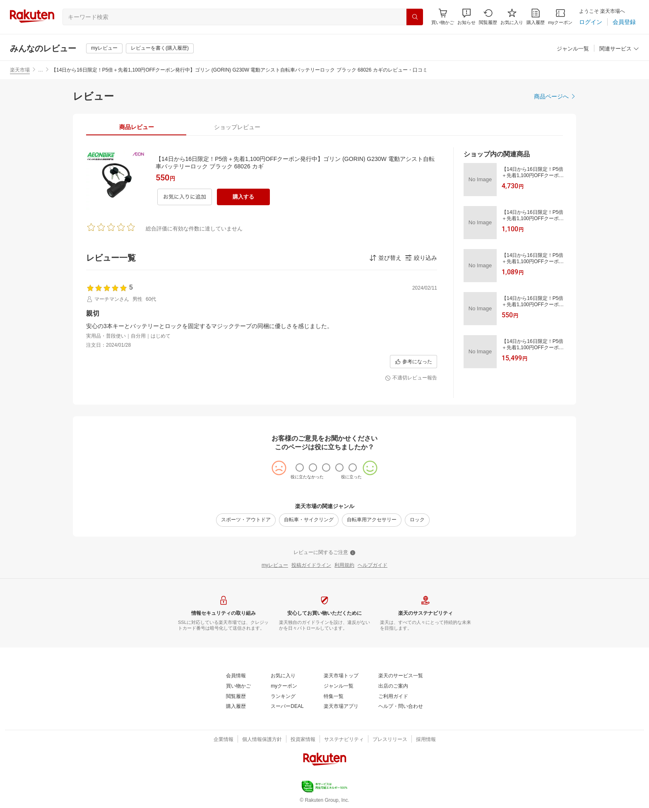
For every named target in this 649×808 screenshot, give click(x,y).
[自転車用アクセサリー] (371, 520)
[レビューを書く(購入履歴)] (160, 48)
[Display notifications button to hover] (442, 16)
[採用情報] (426, 739)
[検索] (414, 17)
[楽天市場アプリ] (341, 706)
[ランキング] (283, 696)
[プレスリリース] (390, 739)
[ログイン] (590, 22)
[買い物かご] (238, 686)
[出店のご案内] (393, 686)
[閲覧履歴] (488, 16)
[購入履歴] (535, 16)
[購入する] (243, 197)
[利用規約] (344, 565)
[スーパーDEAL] (287, 706)
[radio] (300, 467)
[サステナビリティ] (344, 739)
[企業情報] (223, 739)
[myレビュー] (104, 48)
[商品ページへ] (555, 96)
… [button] (40, 70)
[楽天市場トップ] (341, 676)
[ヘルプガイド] (372, 565)
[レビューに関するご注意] (324, 552)
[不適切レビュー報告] (411, 378)
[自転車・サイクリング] (309, 520)
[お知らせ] (466, 16)
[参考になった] (413, 361)
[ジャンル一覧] (573, 49)
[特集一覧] (334, 696)
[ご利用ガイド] (393, 696)
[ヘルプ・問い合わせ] (400, 706)
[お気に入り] (511, 16)
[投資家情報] (303, 739)
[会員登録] (624, 22)
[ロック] (417, 520)
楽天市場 (20, 70)
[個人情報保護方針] (262, 739)
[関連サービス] (619, 49)
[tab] (136, 127)
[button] (466, 16)
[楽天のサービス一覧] (400, 676)
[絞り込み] (421, 257)
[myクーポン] (560, 16)
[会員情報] (236, 676)
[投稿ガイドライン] (311, 565)
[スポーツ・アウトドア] (246, 520)
